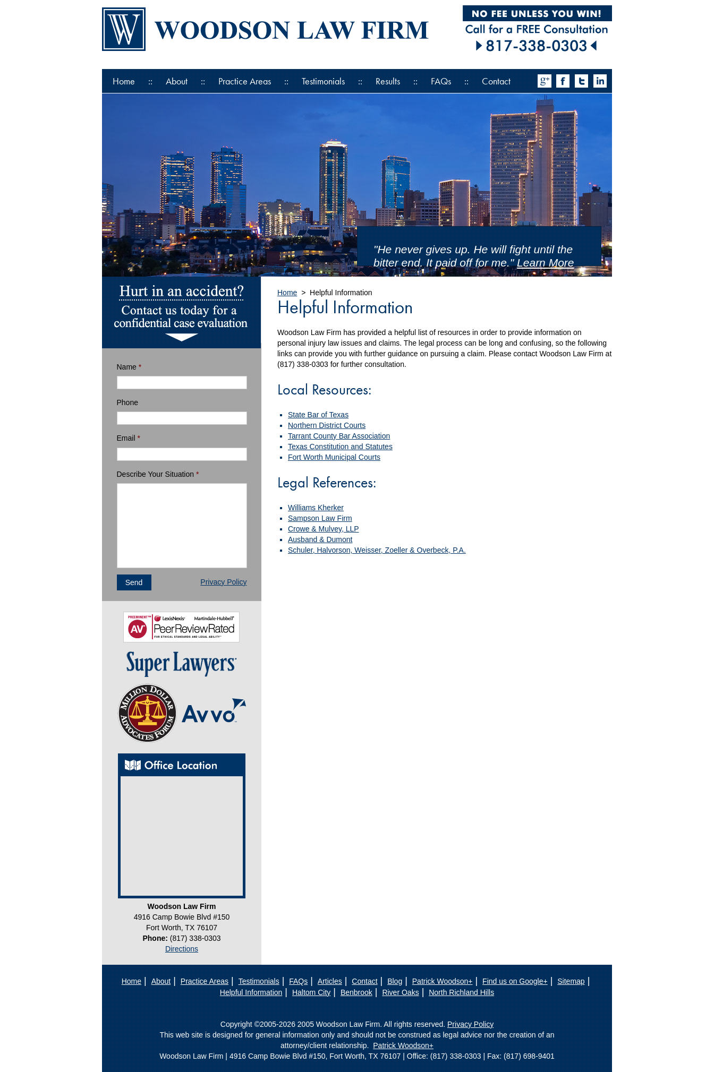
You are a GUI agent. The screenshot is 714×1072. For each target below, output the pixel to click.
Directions (181, 949)
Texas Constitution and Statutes (340, 446)
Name (129, 367)
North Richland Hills (461, 992)
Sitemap (570, 981)
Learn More (545, 262)
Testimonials (323, 81)
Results (388, 81)
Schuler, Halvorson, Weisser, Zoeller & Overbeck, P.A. (377, 550)
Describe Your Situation (158, 474)
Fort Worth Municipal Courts (334, 457)
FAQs (441, 81)
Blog (394, 981)
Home (124, 81)
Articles (330, 981)
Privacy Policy (223, 582)
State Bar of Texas (318, 414)
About (177, 81)
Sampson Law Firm (320, 518)
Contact (496, 81)
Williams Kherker (316, 507)
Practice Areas (244, 81)
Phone (127, 402)
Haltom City (311, 992)
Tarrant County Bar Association (339, 436)
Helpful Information (251, 992)
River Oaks (400, 992)
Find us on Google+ (515, 981)
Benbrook (356, 992)
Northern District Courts (327, 425)
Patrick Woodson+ (442, 981)
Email (128, 438)
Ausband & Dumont (320, 539)
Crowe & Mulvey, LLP (323, 529)
